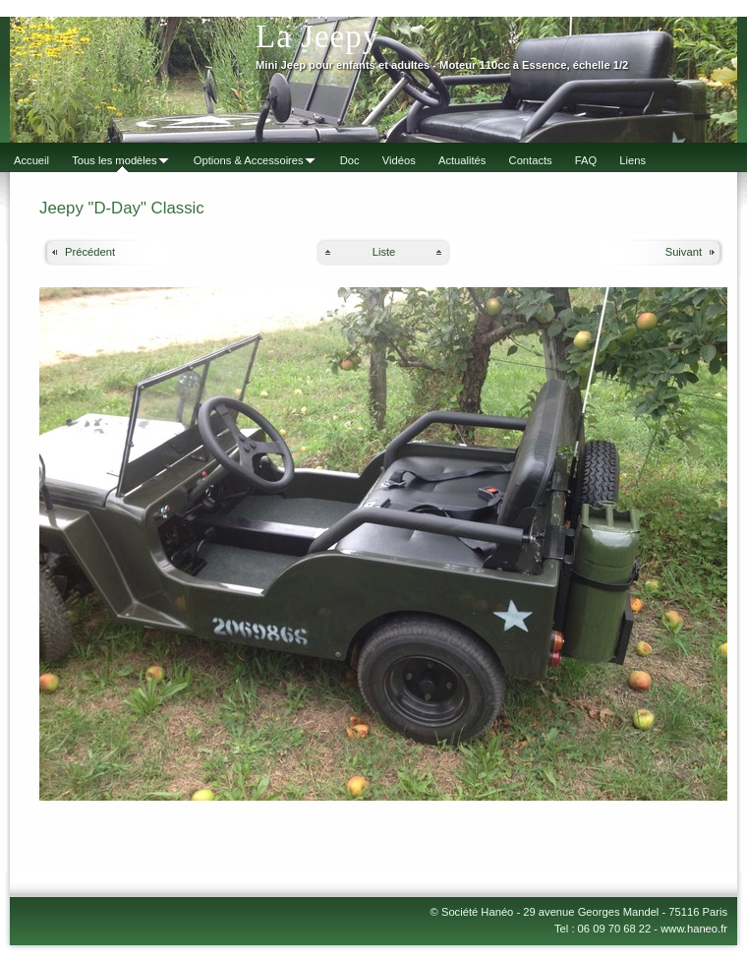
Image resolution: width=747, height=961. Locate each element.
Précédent (90, 252)
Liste (384, 252)
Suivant (683, 252)
